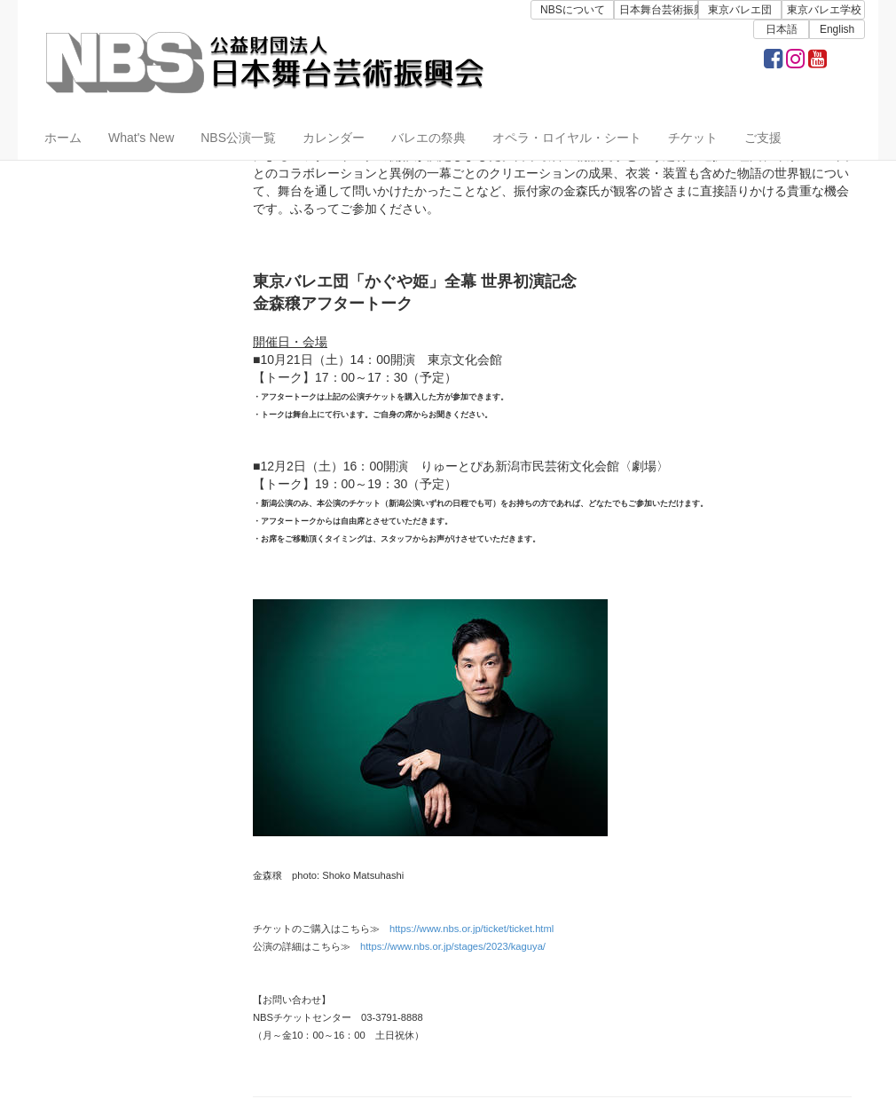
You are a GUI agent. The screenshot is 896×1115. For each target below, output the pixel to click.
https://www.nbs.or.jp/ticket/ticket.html (471, 928)
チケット (693, 137)
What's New (141, 137)
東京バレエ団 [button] (740, 10)
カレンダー (334, 137)
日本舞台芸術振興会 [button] (658, 10)
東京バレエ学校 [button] (824, 10)
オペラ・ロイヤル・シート (566, 137)
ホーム (63, 137)
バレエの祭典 (428, 137)
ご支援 (763, 137)
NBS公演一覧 (238, 137)
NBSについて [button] (572, 10)
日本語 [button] (782, 29)
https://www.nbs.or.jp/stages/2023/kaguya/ (453, 946)
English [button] (837, 29)
